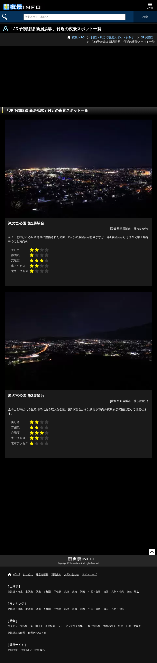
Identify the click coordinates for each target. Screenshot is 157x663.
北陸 (66, 591)
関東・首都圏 (43, 591)
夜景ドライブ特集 (17, 626)
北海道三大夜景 (16, 632)
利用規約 (56, 574)
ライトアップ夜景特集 (70, 626)
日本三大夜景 (133, 626)
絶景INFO (40, 649)
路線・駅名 (133, 591)
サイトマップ (89, 574)
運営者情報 (42, 574)
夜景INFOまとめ (37, 632)
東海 (74, 591)
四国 (105, 591)
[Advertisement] (78, 76)
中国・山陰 (94, 591)
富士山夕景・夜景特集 (42, 626)
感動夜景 (13, 649)
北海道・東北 (15, 591)
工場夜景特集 (93, 626)
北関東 (29, 591)
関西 (82, 591)
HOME (16, 574)
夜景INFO (26, 649)
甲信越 (57, 591)
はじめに (28, 574)
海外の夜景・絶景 (113, 626)
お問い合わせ (71, 574)
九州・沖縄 (117, 591)
